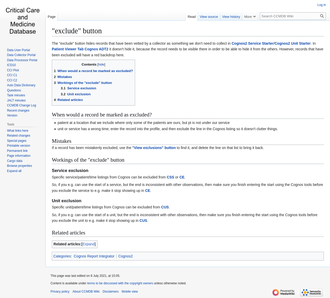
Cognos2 (125, 256)
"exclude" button (77, 31)
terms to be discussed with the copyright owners (120, 283)
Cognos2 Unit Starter (293, 43)
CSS (170, 177)
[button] (14, 171)
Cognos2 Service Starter (253, 43)
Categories (62, 256)
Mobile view (130, 291)
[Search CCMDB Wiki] (293, 16)
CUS (165, 207)
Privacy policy (60, 291)
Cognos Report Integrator (94, 256)
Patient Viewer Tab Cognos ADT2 (80, 49)
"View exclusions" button (154, 148)
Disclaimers (111, 291)
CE (181, 177)
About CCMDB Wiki (86, 291)
